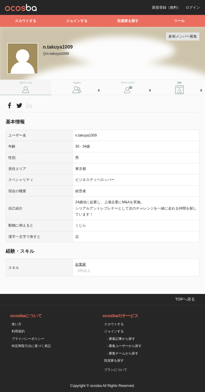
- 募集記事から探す (121, 338)
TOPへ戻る (185, 299)
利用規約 (18, 331)
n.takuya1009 (58, 46)
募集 (190, 88)
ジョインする (76, 21)
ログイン (193, 7)
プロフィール (25, 83)
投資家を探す (128, 21)
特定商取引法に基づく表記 (31, 346)
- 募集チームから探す (123, 353)
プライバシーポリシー (28, 338)
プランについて (115, 369)
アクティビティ (136, 88)
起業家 (80, 264)
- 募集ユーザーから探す (124, 346)
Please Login (9, 105)
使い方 (16, 324)
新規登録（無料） (166, 7)
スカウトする (25, 21)
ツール (179, 21)
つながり (87, 88)
